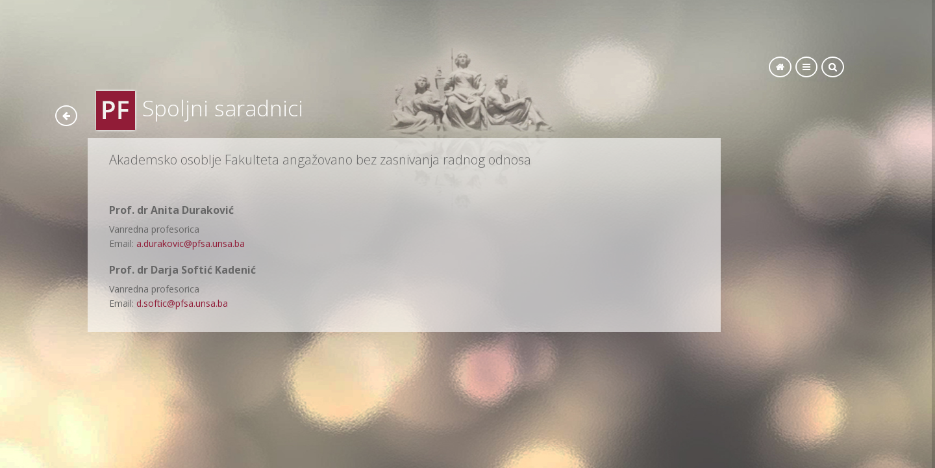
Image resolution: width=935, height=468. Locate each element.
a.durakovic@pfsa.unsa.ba (190, 243)
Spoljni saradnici (222, 108)
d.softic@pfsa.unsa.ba (182, 303)
